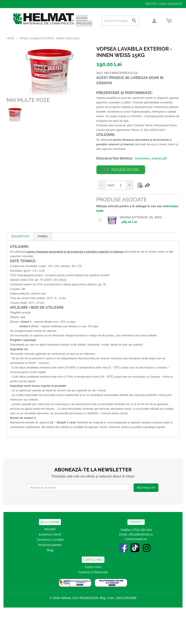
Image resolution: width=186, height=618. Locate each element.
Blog (50, 550)
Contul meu (93, 567)
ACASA (82, 18)
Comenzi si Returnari (93, 572)
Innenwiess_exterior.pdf (151, 158)
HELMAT (50, 529)
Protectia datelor (50, 545)
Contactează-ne (136, 539)
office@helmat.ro (141, 534)
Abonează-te (146, 487)
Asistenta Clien (49, 534)
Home (10, 38)
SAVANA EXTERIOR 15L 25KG (141, 217)
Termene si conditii (50, 540)
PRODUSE (84, 23)
